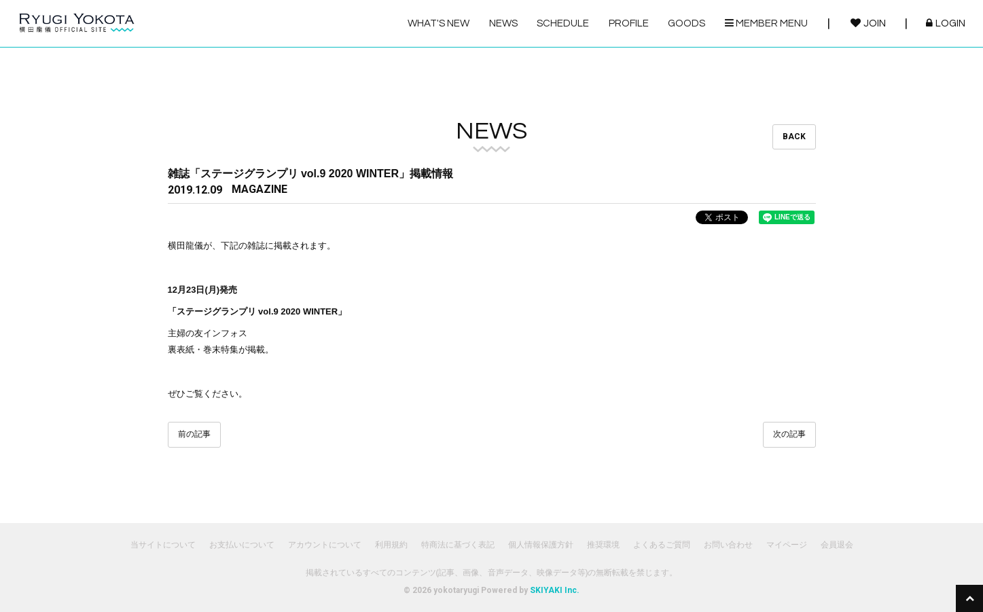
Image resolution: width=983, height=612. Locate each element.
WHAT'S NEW (438, 23)
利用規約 (391, 545)
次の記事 (789, 434)
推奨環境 (603, 545)
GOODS (686, 23)
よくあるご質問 (661, 545)
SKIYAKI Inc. (554, 590)
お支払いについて (241, 545)
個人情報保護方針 (540, 545)
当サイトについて (163, 545)
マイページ (786, 545)
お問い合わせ (728, 545)
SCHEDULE (563, 23)
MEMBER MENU (766, 23)
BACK (794, 136)
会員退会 (837, 545)
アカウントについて (324, 545)
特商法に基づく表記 (458, 545)
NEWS (503, 23)
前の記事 (194, 434)
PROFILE (629, 23)
